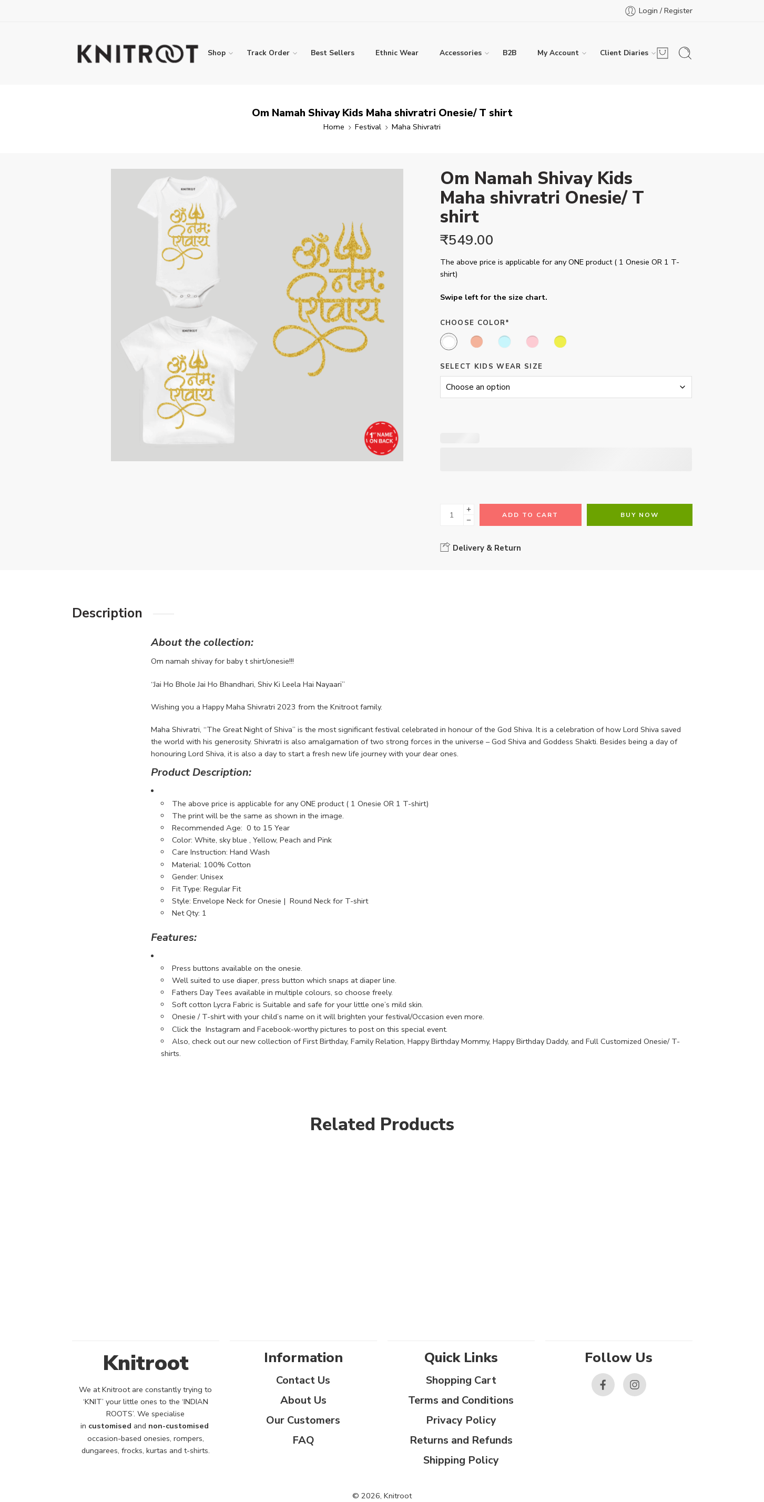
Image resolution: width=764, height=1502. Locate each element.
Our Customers (303, 1420)
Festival (368, 126)
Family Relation (377, 1041)
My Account (558, 53)
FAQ (303, 1440)
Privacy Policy (461, 1420)
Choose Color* (475, 323)
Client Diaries (624, 53)
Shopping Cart (461, 1380)
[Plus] (468, 509)
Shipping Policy (461, 1460)
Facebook (274, 1029)
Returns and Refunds (461, 1440)
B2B (509, 53)
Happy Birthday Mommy (448, 1041)
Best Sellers (332, 53)
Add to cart (530, 515)
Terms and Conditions (461, 1400)
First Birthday (325, 1041)
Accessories (461, 53)
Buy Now (639, 515)
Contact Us (303, 1380)
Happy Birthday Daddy (530, 1041)
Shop (217, 53)
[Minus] (468, 520)
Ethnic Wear (397, 53)
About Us (303, 1400)
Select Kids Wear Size (491, 366)
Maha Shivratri (416, 126)
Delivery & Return (480, 547)
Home (333, 126)
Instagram (223, 1029)
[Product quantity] (452, 515)
